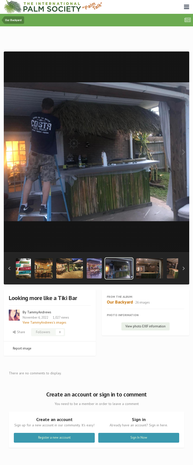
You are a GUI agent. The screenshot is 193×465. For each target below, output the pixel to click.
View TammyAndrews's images (44, 322)
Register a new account (54, 437)
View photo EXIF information (145, 326)
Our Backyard (120, 302)
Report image (22, 348)
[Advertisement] (96, 40)
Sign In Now (138, 437)
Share (19, 332)
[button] (9, 268)
